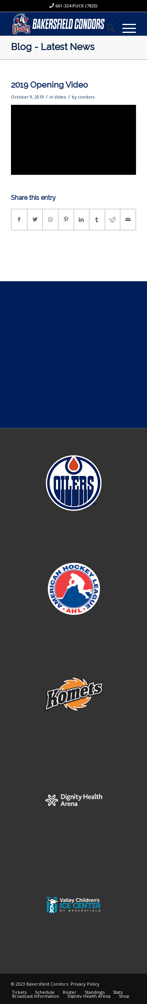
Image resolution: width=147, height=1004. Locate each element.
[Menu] (125, 27)
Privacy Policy (85, 984)
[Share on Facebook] (19, 219)
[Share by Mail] (128, 219)
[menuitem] (106, 27)
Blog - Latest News (52, 46)
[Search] (106, 27)
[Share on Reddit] (112, 219)
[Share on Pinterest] (66, 219)
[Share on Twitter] (35, 219)
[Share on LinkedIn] (81, 219)
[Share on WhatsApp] (50, 219)
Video (60, 97)
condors (86, 97)
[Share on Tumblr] (97, 219)
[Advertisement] (73, 354)
